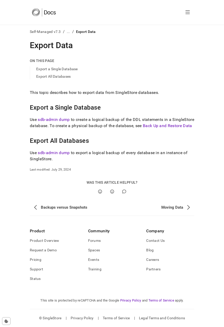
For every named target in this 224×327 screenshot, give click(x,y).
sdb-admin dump (54, 119)
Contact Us (155, 240)
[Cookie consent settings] (6, 321)
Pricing (35, 260)
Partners (153, 269)
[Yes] (100, 191)
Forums (94, 240)
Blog (150, 250)
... (68, 32)
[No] (112, 191)
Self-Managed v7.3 (45, 32)
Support (36, 269)
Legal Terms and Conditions (162, 318)
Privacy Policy (130, 300)
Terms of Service (161, 300)
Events (93, 260)
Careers (152, 260)
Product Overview (44, 240)
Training (94, 269)
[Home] (44, 12)
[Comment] (124, 191)
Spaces (94, 250)
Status (35, 279)
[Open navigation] (187, 12)
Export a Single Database (57, 69)
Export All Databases (53, 76)
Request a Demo (43, 250)
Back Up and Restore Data (167, 125)
